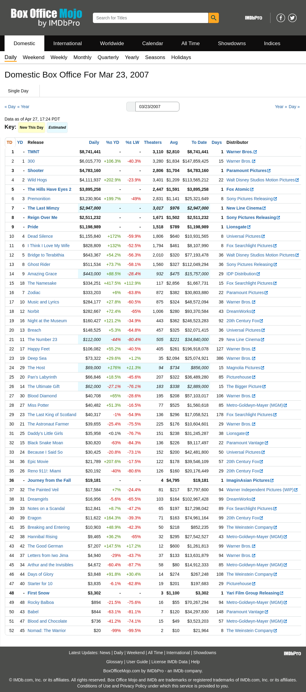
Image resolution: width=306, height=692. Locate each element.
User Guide (137, 661)
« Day (10, 106)
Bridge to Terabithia (46, 255)
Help (195, 661)
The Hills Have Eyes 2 (49, 189)
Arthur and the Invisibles (50, 564)
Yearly (132, 57)
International (67, 43)
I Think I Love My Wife (49, 245)
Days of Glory (40, 574)
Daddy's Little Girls (45, 433)
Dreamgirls (38, 499)
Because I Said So (45, 452)
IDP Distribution (243, 273)
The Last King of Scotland (52, 414)
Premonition (39, 198)
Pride (33, 226)
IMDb (178, 670)
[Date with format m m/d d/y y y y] (157, 106)
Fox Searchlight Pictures (251, 245)
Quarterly (108, 57)
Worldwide (112, 43)
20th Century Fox (245, 320)
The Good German (45, 546)
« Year (23, 106)
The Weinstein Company (251, 527)
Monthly (82, 57)
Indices (272, 43)
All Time (191, 43)
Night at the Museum (47, 320)
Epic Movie (38, 461)
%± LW (132, 142)
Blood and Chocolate (47, 621)
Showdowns (232, 43)
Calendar (152, 43)
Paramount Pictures (248, 170)
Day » (294, 106)
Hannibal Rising (42, 536)
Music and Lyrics (43, 302)
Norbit (33, 311)
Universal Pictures (245, 236)
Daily (94, 142)
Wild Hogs (37, 179)
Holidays (181, 57)
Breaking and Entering (49, 527)
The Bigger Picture (246, 386)
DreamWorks (241, 311)
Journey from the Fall (49, 480)
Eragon (34, 517)
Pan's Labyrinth (42, 377)
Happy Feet (38, 348)
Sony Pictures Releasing (251, 198)
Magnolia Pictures (245, 367)
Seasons (155, 57)
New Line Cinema (246, 208)
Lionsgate (238, 226)
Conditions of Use (94, 686)
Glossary (114, 661)
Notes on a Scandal (46, 508)
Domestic (24, 43)
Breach (34, 330)
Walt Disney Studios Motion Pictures (262, 179)
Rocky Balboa (41, 602)
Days (217, 142)
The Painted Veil (43, 489)
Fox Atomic (240, 189)
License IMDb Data (169, 661)
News (105, 652)
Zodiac (34, 292)
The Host (36, 367)
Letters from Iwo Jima (48, 555)
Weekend (34, 57)
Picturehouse (241, 377)
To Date (199, 142)
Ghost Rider (39, 264)
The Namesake (42, 283)
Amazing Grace (42, 273)
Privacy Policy (133, 686)
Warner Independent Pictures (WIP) (262, 489)
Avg (174, 142)
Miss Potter (38, 405)
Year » (281, 106)
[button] (130, 106)
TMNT (33, 151)
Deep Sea (37, 358)
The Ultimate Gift (43, 386)
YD (20, 142)
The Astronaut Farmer (48, 424)
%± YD (112, 142)
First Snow (38, 593)
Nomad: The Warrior (47, 630)
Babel (33, 611)
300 (31, 161)
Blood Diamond (42, 395)
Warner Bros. (241, 151)
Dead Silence (40, 236)
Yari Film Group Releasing (255, 593)
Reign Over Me (42, 217)
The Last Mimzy (43, 208)
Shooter (36, 170)
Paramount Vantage (247, 442)
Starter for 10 (40, 583)
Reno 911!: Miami (44, 471)
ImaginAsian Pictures (250, 480)
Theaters (153, 142)
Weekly (59, 57)
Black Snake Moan (45, 442)
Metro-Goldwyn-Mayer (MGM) (256, 405)
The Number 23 (42, 339)
